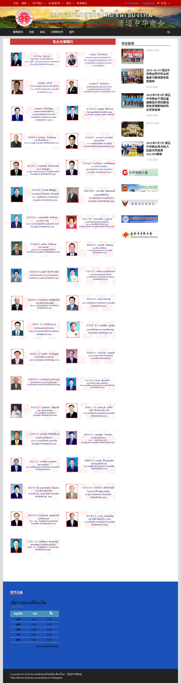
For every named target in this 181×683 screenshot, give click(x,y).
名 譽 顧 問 (54, 3)
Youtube (133, 3)
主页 (15, 3)
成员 (68, 3)
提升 (71, 32)
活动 (31, 32)
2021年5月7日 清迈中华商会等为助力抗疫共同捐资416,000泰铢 (158, 148)
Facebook (148, 3)
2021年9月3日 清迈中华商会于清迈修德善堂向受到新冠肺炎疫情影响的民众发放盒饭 (158, 102)
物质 (24, 3)
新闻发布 (18, 32)
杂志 (42, 32)
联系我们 (82, 3)
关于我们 (37, 3)
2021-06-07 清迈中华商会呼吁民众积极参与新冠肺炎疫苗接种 (158, 75)
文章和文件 (57, 32)
